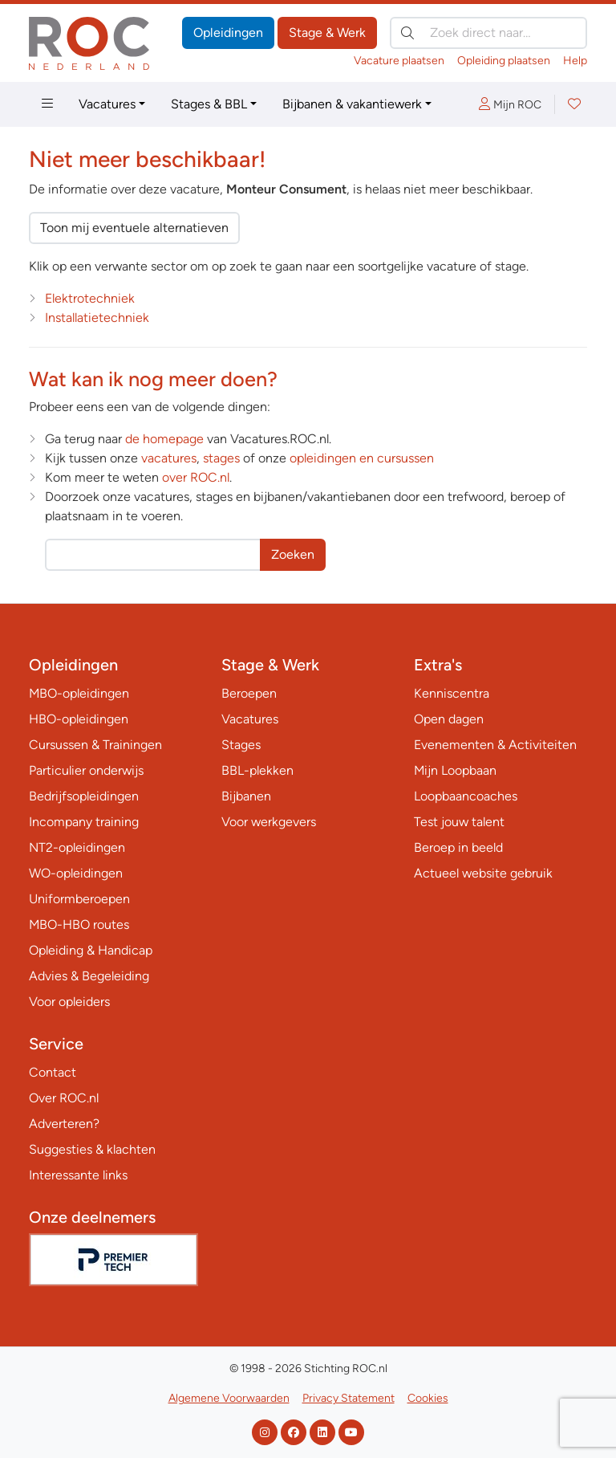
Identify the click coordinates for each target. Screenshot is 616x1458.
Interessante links (78, 1175)
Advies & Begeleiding (89, 976)
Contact (52, 1072)
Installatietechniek (97, 317)
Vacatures (107, 104)
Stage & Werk (327, 32)
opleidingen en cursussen (362, 458)
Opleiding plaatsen (503, 60)
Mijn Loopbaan (455, 770)
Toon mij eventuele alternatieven (134, 227)
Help (575, 60)
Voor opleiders (69, 1001)
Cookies (427, 1398)
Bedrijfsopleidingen (84, 796)
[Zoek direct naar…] (488, 33)
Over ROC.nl (64, 1098)
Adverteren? (64, 1123)
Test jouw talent (459, 821)
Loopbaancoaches (465, 796)
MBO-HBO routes (79, 924)
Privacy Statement (348, 1398)
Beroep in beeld (458, 847)
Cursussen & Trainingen (95, 744)
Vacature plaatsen (399, 60)
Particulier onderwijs (86, 770)
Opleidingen (228, 32)
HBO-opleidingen (78, 719)
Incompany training (84, 821)
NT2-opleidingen (77, 847)
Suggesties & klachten (92, 1149)
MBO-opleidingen (79, 693)
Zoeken (292, 554)
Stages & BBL (209, 104)
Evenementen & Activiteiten (495, 744)
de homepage (164, 438)
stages (221, 458)
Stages (241, 744)
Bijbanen (246, 796)
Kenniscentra (451, 693)
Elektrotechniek (90, 298)
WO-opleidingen (76, 873)
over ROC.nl (195, 477)
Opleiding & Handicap (90, 950)
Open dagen (449, 719)
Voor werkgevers (268, 821)
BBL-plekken (257, 770)
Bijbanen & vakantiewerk (352, 104)
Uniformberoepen (79, 898)
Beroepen (249, 693)
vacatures (169, 458)
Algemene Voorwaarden (229, 1398)
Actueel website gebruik (483, 873)
